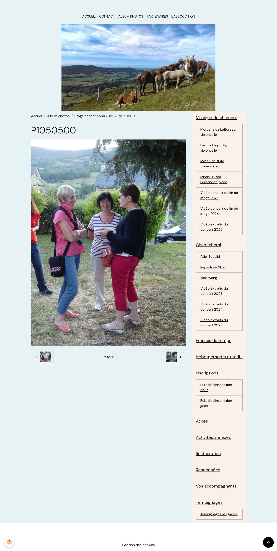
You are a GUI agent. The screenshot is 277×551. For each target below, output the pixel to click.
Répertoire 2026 (213, 267)
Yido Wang (208, 278)
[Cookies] (9, 542)
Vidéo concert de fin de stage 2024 (219, 211)
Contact (107, 16)
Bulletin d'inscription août (216, 387)
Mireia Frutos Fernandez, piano (213, 179)
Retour (108, 357)
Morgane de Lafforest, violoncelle (218, 132)
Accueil (89, 16)
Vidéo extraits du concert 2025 (214, 227)
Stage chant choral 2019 (93, 116)
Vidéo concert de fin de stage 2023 (219, 195)
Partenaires (157, 16)
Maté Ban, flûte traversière (212, 164)
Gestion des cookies (138, 545)
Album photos (130, 16)
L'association (183, 16)
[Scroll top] (268, 542)
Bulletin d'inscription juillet (216, 403)
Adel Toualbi (210, 256)
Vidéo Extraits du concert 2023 (214, 291)
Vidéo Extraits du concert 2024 (214, 307)
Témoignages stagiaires (219, 514)
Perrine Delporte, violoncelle (213, 148)
